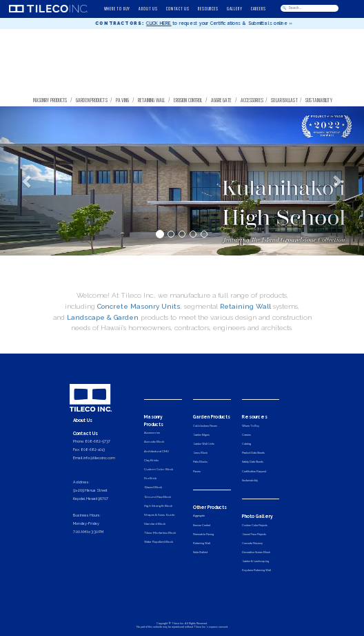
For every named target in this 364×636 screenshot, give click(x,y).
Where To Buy (250, 425)
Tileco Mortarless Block (160, 532)
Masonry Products (50, 100)
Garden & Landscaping (255, 561)
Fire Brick (150, 478)
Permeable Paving (203, 534)
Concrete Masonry (252, 543)
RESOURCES (208, 8)
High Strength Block (158, 506)
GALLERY (235, 8)
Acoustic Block (154, 441)
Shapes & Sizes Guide (159, 515)
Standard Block (154, 524)
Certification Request (254, 471)
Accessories (252, 100)
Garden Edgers (201, 434)
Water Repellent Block (158, 541)
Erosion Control (188, 100)
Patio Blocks (200, 461)
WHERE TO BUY (117, 8)
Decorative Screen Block (256, 552)
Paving (122, 100)
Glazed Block (153, 487)
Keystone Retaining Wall (256, 570)
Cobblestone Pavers (205, 425)
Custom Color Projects (254, 525)
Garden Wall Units (203, 443)
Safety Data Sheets (252, 461)
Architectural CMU (156, 451)
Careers (246, 434)
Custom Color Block (158, 469)
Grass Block (200, 452)
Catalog (246, 443)
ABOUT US (148, 8)
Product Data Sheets (253, 452)
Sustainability (319, 100)
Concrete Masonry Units (139, 326)
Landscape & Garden (103, 336)
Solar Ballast (284, 100)
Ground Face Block (157, 497)
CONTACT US (178, 8)
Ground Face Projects (254, 534)
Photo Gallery (257, 516)
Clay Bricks (151, 460)
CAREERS (258, 8)
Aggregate (221, 100)
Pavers (197, 471)
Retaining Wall (151, 100)
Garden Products (92, 100)
